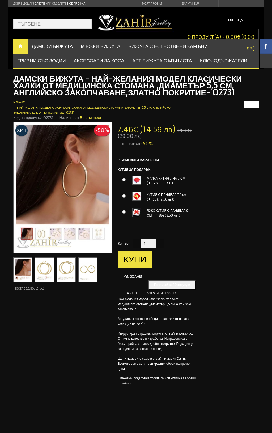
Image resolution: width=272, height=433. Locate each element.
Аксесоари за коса (99, 61)
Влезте (40, 3)
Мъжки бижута (100, 46)
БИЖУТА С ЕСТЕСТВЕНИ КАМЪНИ (168, 46)
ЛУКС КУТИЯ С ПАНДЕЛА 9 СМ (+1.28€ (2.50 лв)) (167, 213)
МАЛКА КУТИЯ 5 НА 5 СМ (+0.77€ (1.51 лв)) (166, 180)
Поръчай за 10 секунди (172, 285)
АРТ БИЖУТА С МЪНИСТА (162, 61)
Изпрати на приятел (162, 293)
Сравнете (131, 293)
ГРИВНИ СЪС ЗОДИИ (41, 61)
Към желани (133, 276)
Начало (19, 102)
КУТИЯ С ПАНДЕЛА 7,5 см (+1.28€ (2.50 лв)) (166, 197)
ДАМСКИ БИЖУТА (52, 46)
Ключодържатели (224, 61)
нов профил (76, 3)
